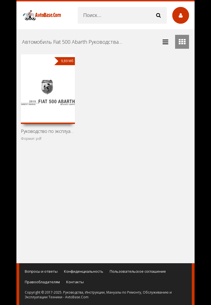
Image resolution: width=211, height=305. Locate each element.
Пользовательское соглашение (138, 271)
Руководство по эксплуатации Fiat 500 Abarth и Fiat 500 (48, 131)
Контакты (75, 281)
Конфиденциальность (83, 271)
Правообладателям (42, 281)
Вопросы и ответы (41, 271)
